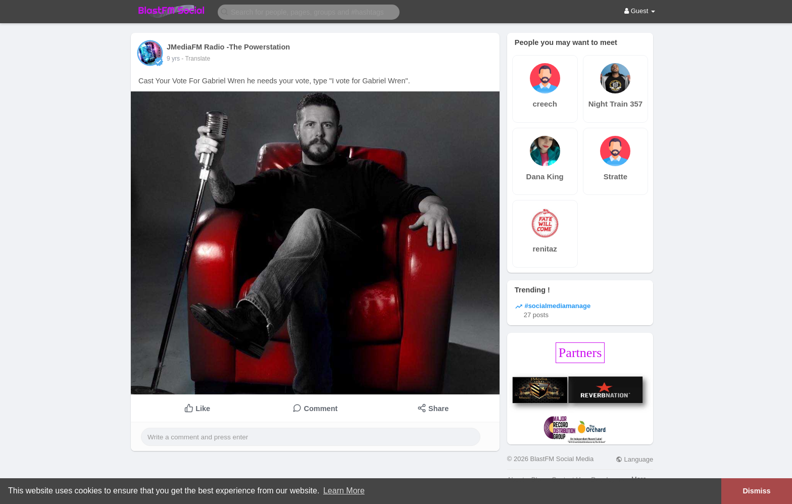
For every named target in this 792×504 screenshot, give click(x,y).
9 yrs (173, 58)
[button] (308, 11)
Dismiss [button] (756, 491)
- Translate (195, 58)
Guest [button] (639, 11)
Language (634, 459)
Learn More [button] (344, 490)
